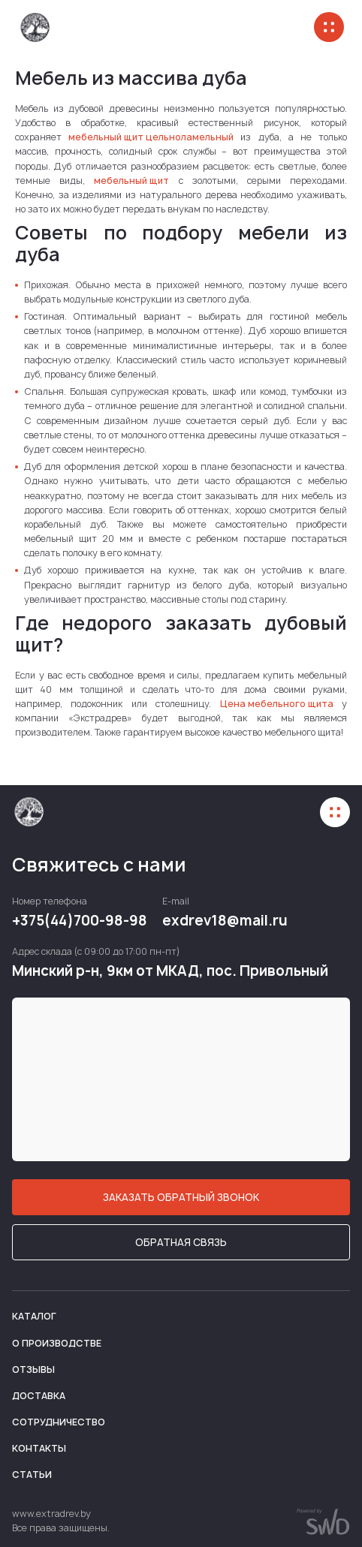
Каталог (34, 1316)
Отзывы (33, 1369)
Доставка (38, 1395)
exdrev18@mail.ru (225, 921)
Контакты (39, 1448)
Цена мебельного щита (276, 703)
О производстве (56, 1343)
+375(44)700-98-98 (79, 921)
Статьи (32, 1474)
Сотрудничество (58, 1422)
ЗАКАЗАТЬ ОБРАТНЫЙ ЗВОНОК (181, 1197)
